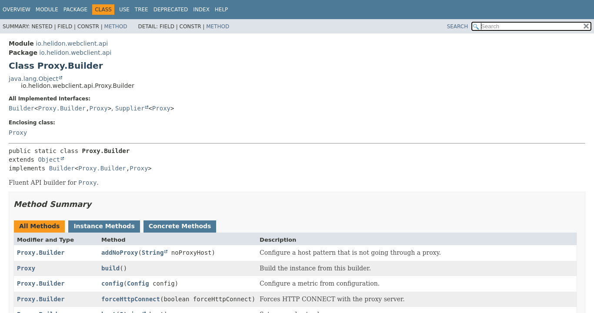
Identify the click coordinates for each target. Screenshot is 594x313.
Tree (141, 10)
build (110, 268)
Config (138, 283)
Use (124, 10)
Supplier (129, 108)
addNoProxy (119, 252)
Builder (21, 108)
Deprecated (171, 10)
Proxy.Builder (62, 108)
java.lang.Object (33, 78)
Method (115, 26)
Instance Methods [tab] (103, 226)
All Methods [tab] (39, 226)
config (112, 283)
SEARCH (457, 26)
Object (49, 159)
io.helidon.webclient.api (72, 43)
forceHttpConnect (130, 299)
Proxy (98, 108)
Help (221, 10)
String (153, 252)
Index (201, 10)
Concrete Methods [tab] (180, 226)
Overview (16, 10)
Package (75, 10)
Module (47, 10)
